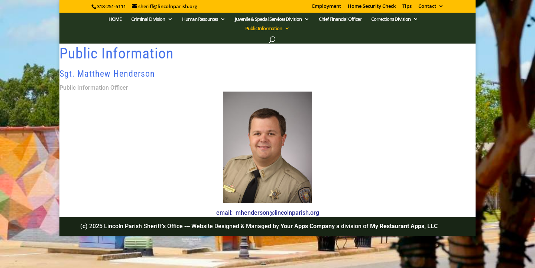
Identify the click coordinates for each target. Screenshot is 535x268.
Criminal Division (148, 19)
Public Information (263, 29)
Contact (427, 6)
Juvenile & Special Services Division (268, 19)
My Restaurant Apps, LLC (404, 226)
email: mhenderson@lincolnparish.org (267, 212)
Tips (407, 6)
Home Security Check (372, 6)
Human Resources (200, 19)
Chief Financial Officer (340, 19)
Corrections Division (391, 19)
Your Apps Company (308, 226)
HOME (114, 19)
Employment (326, 6)
